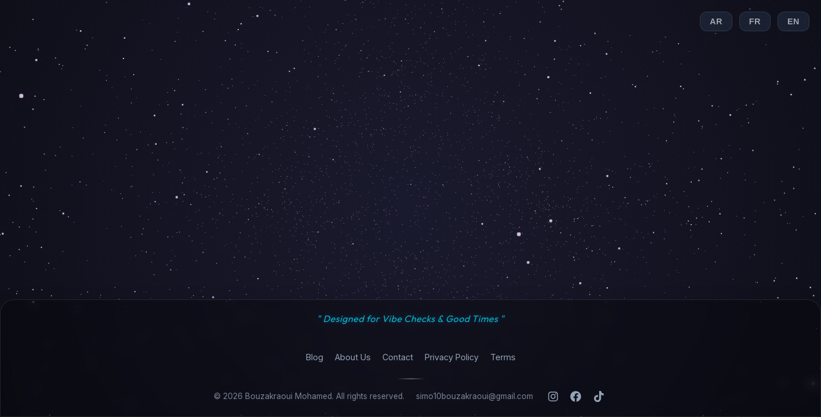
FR (755, 21)
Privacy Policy (452, 357)
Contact (397, 357)
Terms (503, 357)
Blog (314, 357)
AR (716, 21)
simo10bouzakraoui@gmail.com (474, 396)
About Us (353, 357)
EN (793, 21)
